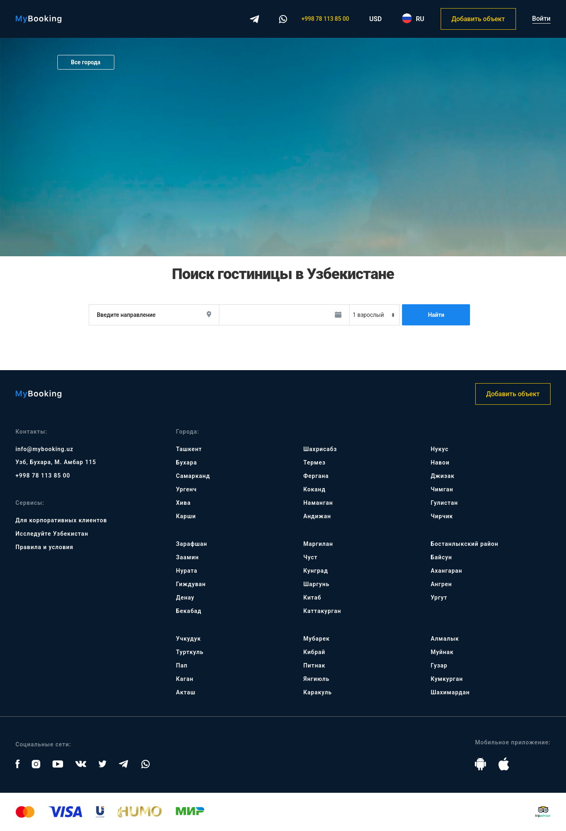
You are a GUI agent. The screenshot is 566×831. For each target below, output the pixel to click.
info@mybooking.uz (44, 449)
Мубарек (316, 638)
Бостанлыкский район (464, 544)
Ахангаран (446, 570)
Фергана (316, 476)
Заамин (187, 557)
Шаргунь (316, 584)
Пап (182, 665)
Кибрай (314, 652)
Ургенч (186, 489)
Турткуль (190, 652)
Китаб (312, 597)
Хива (183, 502)
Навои (440, 462)
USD (375, 19)
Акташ (186, 692)
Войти (541, 18)
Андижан (317, 516)
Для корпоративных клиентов (61, 520)
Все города (86, 62)
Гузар (439, 665)
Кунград (315, 570)
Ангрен (441, 584)
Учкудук (188, 638)
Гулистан (444, 502)
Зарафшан (192, 544)
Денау (185, 597)
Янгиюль (316, 679)
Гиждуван (191, 584)
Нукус (439, 449)
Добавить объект (478, 19)
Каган (185, 679)
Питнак (314, 665)
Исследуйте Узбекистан (51, 533)
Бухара (186, 462)
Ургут (439, 597)
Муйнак (442, 652)
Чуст (310, 557)
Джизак (443, 476)
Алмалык (445, 638)
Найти (436, 315)
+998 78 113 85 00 (325, 18)
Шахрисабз (320, 449)
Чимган (442, 489)
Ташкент (189, 449)
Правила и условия (44, 547)
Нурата (187, 570)
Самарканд (193, 476)
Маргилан (318, 544)
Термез (314, 462)
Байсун (441, 557)
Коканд (314, 489)
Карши (186, 516)
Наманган (318, 502)
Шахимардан (450, 692)
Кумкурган (447, 679)
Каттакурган (322, 611)
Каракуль (317, 692)
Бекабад (189, 611)
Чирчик (442, 516)
